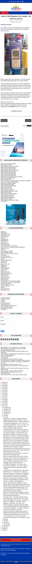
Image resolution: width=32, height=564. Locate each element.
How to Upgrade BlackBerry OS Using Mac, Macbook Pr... (17, 506)
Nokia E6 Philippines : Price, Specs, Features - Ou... (15, 459)
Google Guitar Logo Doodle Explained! (12, 490)
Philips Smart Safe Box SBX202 (8, 174)
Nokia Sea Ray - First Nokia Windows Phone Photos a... (16, 442)
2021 (3, 390)
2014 (3, 401)
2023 (3, 387)
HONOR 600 (4, 232)
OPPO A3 (3, 249)
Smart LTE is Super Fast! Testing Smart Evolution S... (16, 511)
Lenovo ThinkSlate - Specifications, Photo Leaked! (15, 461)
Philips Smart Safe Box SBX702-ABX (9, 182)
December (6, 407)
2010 (3, 527)
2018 (3, 394)
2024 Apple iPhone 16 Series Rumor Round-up (12, 359)
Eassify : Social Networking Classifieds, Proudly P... (15, 482)
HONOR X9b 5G (5, 269)
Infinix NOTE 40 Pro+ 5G (6, 257)
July (5, 415)
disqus (24, 125)
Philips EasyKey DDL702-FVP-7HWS (9, 166)
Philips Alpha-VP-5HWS (6, 199)
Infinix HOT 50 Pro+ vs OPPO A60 (9, 245)
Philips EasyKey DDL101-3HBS (8, 172)
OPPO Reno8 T (4, 279)
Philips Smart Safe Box (6, 187)
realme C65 (3, 255)
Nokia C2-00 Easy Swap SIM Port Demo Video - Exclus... (17, 486)
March (5, 522)
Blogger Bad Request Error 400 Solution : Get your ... (16, 420)
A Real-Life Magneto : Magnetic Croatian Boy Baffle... (16, 504)
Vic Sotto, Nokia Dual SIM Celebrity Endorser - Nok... (16, 487)
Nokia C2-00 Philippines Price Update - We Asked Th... (16, 500)
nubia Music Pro (4, 239)
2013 (3, 402)
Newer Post (4, 120)
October (6, 410)
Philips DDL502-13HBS (6, 165)
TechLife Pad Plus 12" (6, 304)
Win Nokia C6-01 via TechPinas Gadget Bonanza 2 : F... (16, 458)
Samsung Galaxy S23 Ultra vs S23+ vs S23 (11, 372)
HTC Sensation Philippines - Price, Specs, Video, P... (15, 465)
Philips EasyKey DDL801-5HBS (8, 169)
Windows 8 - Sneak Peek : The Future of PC (13, 503)
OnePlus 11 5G (4, 275)
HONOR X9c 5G (4, 243)
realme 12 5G (4, 261)
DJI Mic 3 (3, 301)
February (6, 523)
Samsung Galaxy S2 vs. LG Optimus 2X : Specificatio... (16, 473)
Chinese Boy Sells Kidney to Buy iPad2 (12, 509)
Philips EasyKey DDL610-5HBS (8, 171)
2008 (3, 530)
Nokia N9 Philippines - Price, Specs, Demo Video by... (16, 429)
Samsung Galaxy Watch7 (7, 306)
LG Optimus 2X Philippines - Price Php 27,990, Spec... (16, 508)
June (5, 417)
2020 (3, 391)
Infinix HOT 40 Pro (5, 288)
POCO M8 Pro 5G (5, 235)
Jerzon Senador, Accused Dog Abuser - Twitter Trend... (16, 470)
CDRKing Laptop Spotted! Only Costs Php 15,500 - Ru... (16, 514)
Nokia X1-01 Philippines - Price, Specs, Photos (14, 501)
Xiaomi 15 (3, 238)
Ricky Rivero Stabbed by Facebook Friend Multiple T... (16, 475)
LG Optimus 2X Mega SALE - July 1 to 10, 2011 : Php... (16, 424)
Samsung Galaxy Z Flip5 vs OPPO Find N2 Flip (12, 370)
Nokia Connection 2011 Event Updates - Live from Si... (16, 453)
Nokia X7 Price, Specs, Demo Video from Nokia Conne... (16, 443)
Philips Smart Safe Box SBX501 (8, 163)
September (6, 412)
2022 (3, 388)
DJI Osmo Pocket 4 (5, 297)
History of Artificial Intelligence (8, 355)
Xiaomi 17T (3, 231)
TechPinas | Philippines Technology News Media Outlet (20, 562)
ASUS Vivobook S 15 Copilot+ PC (9, 305)
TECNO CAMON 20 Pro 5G (7, 285)
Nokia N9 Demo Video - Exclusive (11, 451)
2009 (3, 528)
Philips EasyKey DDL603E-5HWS (9, 193)
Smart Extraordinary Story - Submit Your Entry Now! (15, 489)
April (5, 520)
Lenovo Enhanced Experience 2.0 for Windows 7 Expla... (16, 517)
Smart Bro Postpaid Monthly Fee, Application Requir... (16, 479)
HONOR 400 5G (4, 240)
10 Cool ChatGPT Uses (6, 356)
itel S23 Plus (4, 262)
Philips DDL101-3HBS (6, 192)
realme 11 (3, 287)
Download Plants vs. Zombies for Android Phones (15, 476)
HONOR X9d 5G (5, 236)
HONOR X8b (4, 266)
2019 (3, 393)
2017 (3, 396)
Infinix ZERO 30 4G (5, 290)
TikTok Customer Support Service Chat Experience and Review (16, 353)
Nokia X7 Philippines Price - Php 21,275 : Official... (15, 426)
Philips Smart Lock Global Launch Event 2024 (11, 176)
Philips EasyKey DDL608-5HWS (8, 185)
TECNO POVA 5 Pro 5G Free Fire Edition (10, 281)
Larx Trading (4, 201)
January (6, 525)
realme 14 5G (4, 242)
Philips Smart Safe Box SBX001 (8, 183)
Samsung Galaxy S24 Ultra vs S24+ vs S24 (11, 364)
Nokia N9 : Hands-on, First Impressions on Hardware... (16, 440)
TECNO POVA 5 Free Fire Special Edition (10, 282)
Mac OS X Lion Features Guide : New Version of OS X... (16, 493)
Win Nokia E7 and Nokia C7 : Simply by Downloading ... (16, 435)
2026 (3, 382)
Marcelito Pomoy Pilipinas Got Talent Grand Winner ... (16, 434)
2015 (3, 399)
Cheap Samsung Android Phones (11, 495)
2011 (3, 406)
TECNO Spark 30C (5, 244)
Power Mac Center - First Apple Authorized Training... (16, 497)
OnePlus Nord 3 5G (5, 277)
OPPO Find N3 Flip (5, 272)
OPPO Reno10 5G (5, 274)
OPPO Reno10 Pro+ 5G (6, 273)
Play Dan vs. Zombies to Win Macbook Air (13, 481)
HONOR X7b (4, 265)
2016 (3, 398)
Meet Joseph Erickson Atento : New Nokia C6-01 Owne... (16, 421)
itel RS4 (2, 258)
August (5, 413)
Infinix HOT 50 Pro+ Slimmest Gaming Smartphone (13, 247)
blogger (29, 125)
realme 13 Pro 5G (5, 248)
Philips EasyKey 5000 (6, 179)
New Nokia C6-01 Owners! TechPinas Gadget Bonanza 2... (17, 445)
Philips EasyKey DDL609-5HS (8, 178)
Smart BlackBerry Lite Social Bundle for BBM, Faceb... (16, 439)
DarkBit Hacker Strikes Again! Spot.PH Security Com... (16, 512)
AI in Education (4, 357)
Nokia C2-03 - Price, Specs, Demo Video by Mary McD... (16, 450)
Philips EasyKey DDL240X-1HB (8, 175)
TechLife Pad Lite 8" (5, 303)
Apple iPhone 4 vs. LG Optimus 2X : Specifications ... (16, 471)
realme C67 (3, 270)
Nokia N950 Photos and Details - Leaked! (13, 446)
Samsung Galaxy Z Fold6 (7, 251)
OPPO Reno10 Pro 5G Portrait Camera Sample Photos (14, 374)
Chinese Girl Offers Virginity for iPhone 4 (13, 428)
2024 (3, 385)
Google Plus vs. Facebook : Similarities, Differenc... (15, 418)
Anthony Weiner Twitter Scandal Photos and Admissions (16, 484)
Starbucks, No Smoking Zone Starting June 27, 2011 (15, 478)
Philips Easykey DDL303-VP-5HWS (9, 191)
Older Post (28, 120)
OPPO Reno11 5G (5, 268)
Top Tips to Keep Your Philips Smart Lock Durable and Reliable (15, 180)
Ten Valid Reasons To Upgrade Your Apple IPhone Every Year (15, 360)
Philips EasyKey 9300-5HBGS (8, 197)
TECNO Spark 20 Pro (6, 283)
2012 (3, 404)
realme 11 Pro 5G (5, 286)
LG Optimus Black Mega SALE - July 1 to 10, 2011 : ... (16, 423)
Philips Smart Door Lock (6, 188)
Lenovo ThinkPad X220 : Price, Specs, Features (14, 516)
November (6, 409)
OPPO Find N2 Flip (5, 373)
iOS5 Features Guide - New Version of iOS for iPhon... (16, 498)
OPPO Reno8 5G (5, 278)
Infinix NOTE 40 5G (5, 256)
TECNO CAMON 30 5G (6, 260)
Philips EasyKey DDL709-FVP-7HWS (9, 200)
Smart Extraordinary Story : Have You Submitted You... (16, 431)
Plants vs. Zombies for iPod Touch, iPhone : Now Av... (16, 456)
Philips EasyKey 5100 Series (7, 195)
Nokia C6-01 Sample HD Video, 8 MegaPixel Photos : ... (16, 492)
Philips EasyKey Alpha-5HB (7, 184)
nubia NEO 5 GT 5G (5, 234)
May (5, 519)
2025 (3, 383)
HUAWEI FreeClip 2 (5, 299)
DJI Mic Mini (3, 309)
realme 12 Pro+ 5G (5, 264)
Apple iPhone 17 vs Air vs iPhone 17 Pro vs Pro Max (13, 347)
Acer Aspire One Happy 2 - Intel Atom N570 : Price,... (15, 432)
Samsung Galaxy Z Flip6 (6, 252)
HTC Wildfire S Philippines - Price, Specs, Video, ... (15, 464)
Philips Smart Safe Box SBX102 (8, 167)
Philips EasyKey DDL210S (7, 196)
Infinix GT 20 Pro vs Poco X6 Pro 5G (9, 253)
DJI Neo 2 (3, 300)
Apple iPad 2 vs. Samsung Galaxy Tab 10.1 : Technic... (16, 437)
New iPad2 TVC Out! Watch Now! (11, 454)
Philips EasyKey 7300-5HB (7, 189)
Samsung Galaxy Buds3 (6, 308)
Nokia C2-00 (4, 29)
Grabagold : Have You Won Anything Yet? (13, 462)
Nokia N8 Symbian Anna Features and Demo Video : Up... (17, 448)
